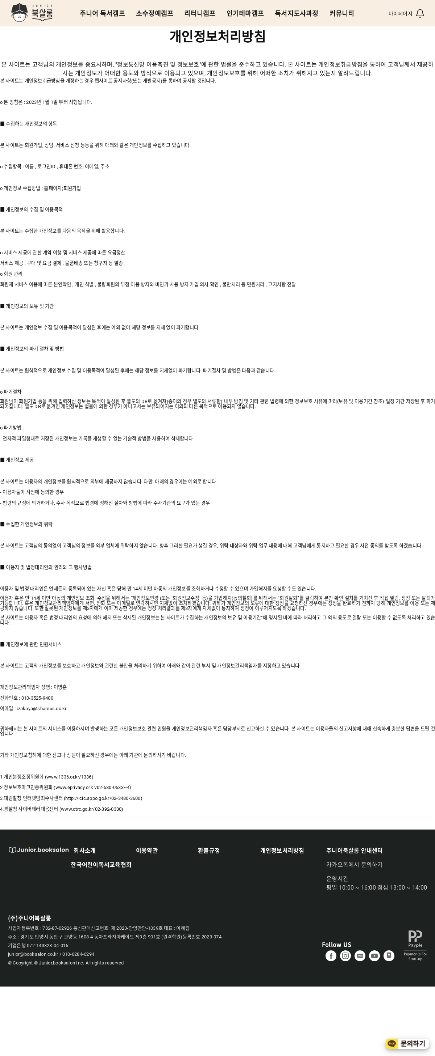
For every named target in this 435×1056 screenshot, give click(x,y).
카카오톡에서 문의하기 (354, 864)
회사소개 (85, 850)
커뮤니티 (342, 13)
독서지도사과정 (297, 13)
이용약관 (147, 850)
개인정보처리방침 (282, 850)
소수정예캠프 (154, 13)
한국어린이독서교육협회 (101, 864)
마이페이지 (401, 14)
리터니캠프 (199, 13)
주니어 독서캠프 (102, 13)
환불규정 (209, 850)
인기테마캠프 (245, 13)
